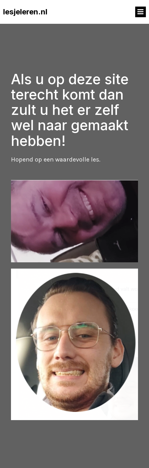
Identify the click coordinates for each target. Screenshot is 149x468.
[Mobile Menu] (140, 12)
